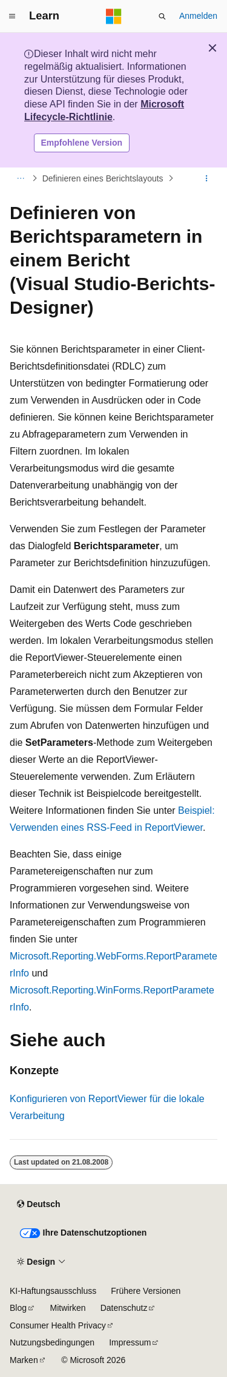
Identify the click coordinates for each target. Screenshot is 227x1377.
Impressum (130, 1342)
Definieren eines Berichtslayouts (102, 178)
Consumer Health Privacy (58, 1325)
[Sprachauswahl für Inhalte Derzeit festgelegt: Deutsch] (38, 1204)
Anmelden (198, 16)
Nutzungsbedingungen (52, 1342)
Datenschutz (124, 1308)
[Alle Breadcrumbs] (20, 178)
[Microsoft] (114, 16)
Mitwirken (68, 1308)
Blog (18, 1308)
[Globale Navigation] (12, 16)
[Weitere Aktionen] (206, 178)
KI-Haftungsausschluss (53, 1291)
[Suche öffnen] (162, 16)
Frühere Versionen (145, 1291)
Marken (24, 1360)
